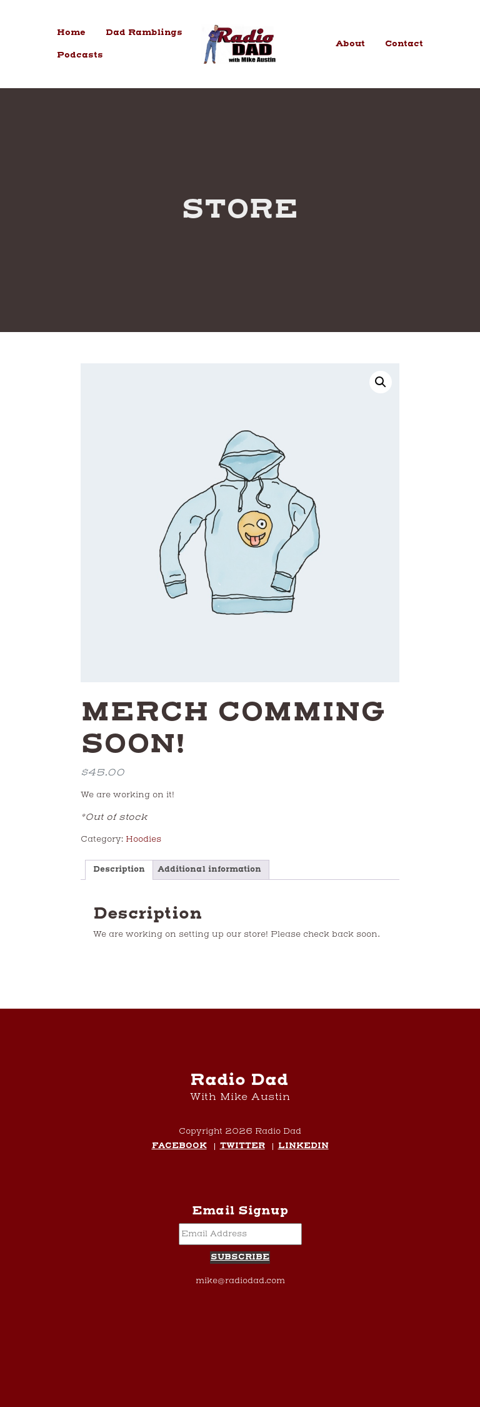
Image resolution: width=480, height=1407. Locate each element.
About (350, 43)
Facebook (179, 1146)
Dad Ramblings (144, 32)
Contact (404, 43)
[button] (380, 382)
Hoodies (143, 839)
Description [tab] (119, 869)
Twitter (242, 1146)
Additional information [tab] (209, 869)
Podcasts (80, 55)
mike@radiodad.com (240, 1281)
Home (71, 32)
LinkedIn (303, 1146)
